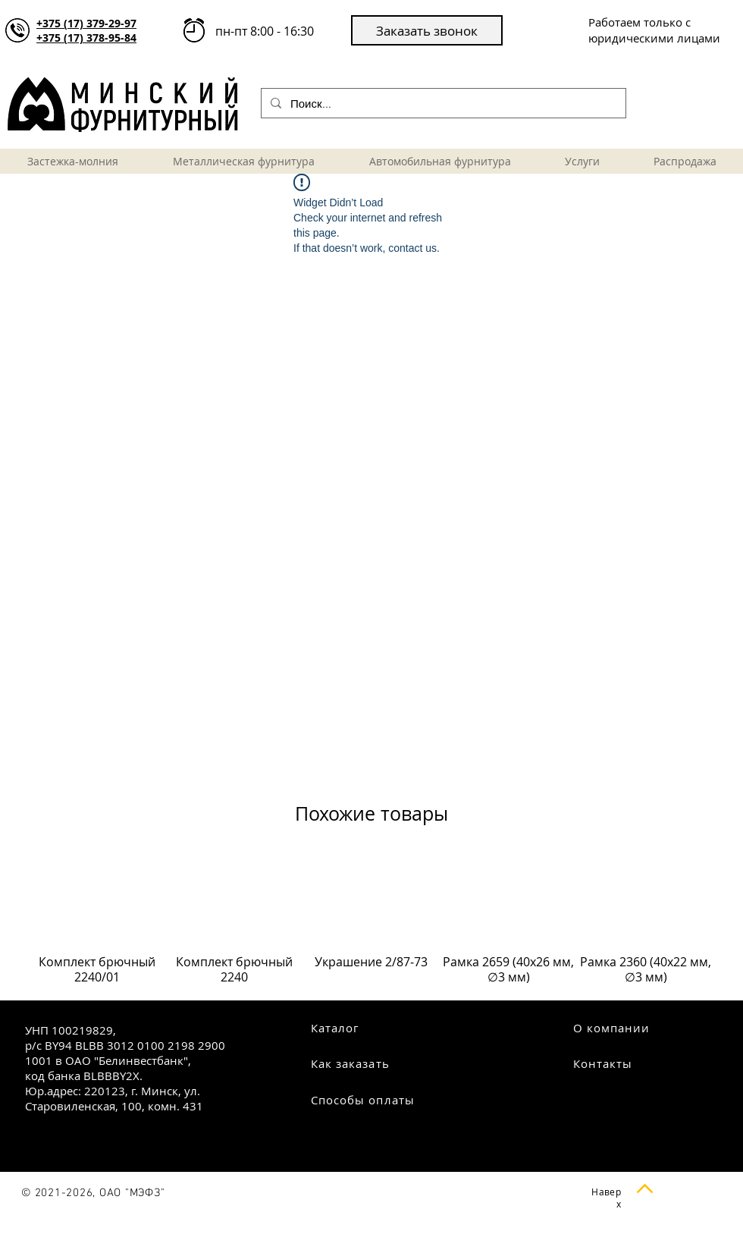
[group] (371, 926)
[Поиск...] (442, 103)
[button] (427, 30)
